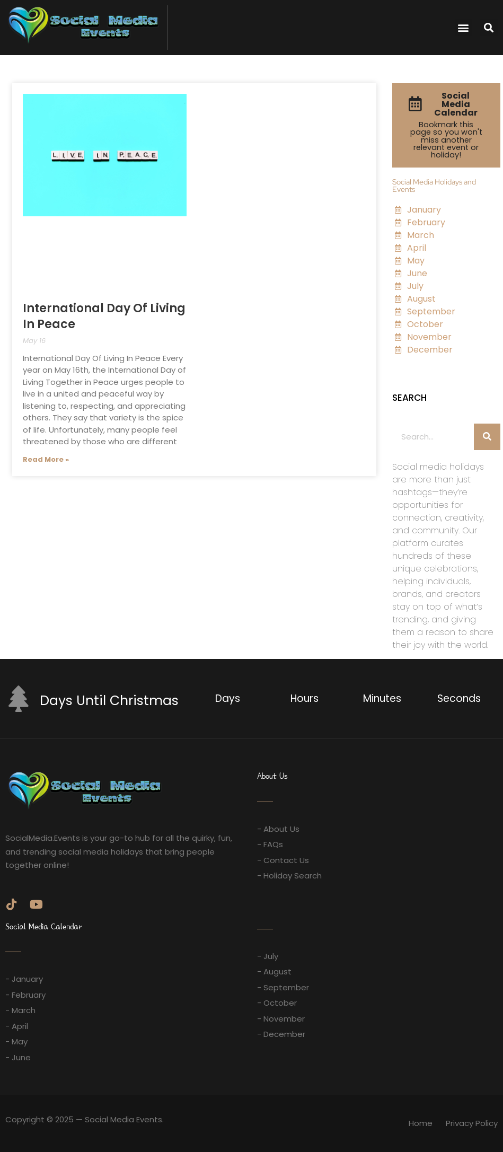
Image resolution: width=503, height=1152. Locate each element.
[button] (463, 27)
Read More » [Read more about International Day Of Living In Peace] (46, 459)
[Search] (487, 437)
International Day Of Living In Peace (104, 316)
